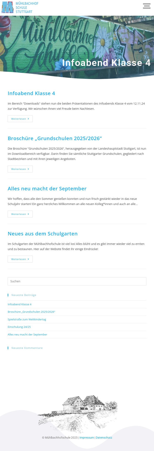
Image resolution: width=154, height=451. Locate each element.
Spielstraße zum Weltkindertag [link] (27, 319)
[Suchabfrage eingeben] (77, 281)
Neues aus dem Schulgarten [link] (43, 233)
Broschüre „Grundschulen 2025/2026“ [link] (55, 138)
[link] (19, 7)
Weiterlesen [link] (22, 117)
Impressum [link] (86, 437)
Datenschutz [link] (104, 437)
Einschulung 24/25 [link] (19, 327)
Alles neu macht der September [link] (47, 188)
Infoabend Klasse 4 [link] (31, 93)
